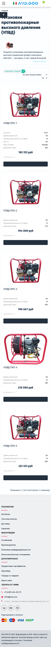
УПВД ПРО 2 (10, 210)
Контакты (5, 514)
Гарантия (5, 529)
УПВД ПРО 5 (10, 445)
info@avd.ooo (9, 597)
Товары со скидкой (9, 576)
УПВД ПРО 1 (10, 123)
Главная (4, 11)
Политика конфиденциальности (15, 550)
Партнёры (5, 571)
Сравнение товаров (15, 71)
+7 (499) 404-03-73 (11, 592)
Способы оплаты (9, 519)
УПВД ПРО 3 (10, 289)
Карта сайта (6, 580)
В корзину (25, 164)
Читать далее (39, 61)
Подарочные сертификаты (13, 566)
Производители (8, 545)
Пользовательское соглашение (15, 554)
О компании (6, 540)
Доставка (5, 524)
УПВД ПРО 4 (10, 367)
